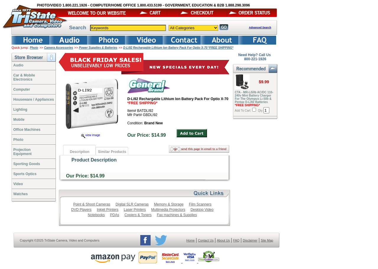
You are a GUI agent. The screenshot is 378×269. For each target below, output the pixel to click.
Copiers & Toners (137, 215)
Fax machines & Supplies (177, 215)
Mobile (19, 120)
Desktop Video (202, 210)
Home (190, 240)
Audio (18, 65)
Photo (34, 47)
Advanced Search (260, 27)
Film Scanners (200, 204)
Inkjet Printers (107, 210)
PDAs (114, 215)
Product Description (94, 159)
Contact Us (206, 240)
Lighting (20, 109)
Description (79, 152)
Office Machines (26, 130)
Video (18, 184)
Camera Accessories (58, 47)
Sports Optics (25, 174)
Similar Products (112, 152)
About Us (223, 240)
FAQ (236, 240)
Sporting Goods (26, 164)
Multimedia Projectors (168, 210)
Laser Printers (135, 210)
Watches (20, 194)
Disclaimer (250, 240)
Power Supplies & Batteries (98, 47)
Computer (21, 89)
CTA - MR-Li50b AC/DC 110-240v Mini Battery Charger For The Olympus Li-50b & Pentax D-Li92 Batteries (254, 99)
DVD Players (81, 210)
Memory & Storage (168, 204)
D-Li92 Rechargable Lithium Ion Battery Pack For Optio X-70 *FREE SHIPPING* (178, 47)
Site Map (267, 240)
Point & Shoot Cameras (91, 204)
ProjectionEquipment (22, 152)
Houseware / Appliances (33, 99)
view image (90, 135)
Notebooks (96, 215)
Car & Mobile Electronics (24, 77)
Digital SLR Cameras (132, 204)
